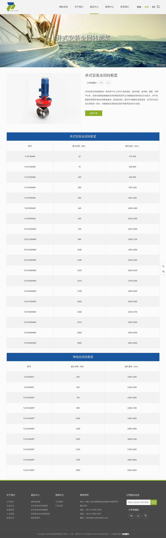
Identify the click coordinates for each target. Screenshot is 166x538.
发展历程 (10, 510)
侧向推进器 (35, 502)
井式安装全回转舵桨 (39, 506)
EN (153, 7)
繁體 (147, 7)
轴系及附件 (35, 518)
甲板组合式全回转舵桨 (40, 514)
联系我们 (125, 7)
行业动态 (59, 506)
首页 (78, 45)
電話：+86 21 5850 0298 (90, 510)
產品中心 (94, 7)
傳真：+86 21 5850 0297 (90, 514)
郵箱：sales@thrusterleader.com (94, 518)
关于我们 (79, 7)
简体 (139, 7)
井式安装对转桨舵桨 (39, 510)
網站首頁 (63, 7)
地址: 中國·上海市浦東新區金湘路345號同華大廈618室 (99, 504)
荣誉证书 (10, 518)
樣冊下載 (93, 113)
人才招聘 (10, 514)
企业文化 (10, 506)
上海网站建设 (116, 534)
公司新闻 (59, 502)
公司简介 (10, 502)
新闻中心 (109, 7)
